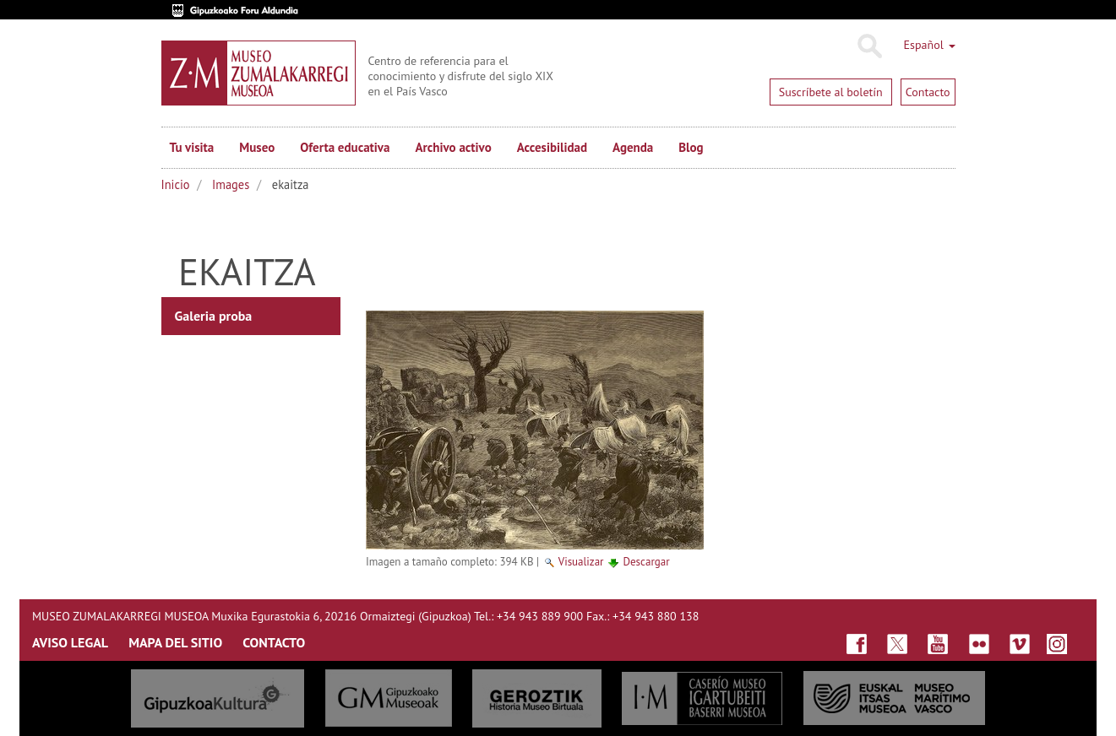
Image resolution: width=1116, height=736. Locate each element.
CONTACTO (273, 642)
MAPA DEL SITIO (175, 642)
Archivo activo (453, 147)
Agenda (632, 147)
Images (230, 184)
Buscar (869, 46)
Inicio (175, 184)
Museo (257, 147)
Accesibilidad (552, 147)
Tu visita (192, 147)
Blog (690, 147)
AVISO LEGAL (70, 642)
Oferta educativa (344, 147)
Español (929, 44)
